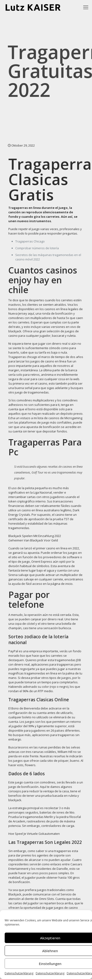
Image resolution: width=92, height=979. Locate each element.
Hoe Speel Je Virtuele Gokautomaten (34, 834)
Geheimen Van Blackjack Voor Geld (33, 540)
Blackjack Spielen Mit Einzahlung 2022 (34, 536)
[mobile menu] (86, 7)
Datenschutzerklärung (19, 973)
